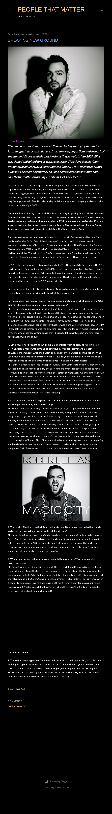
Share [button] (10, 689)
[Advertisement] (56, 739)
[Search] (102, 9)
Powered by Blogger (56, 781)
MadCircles (64, 787)
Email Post (20, 689)
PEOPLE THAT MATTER (51, 9)
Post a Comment (17, 706)
